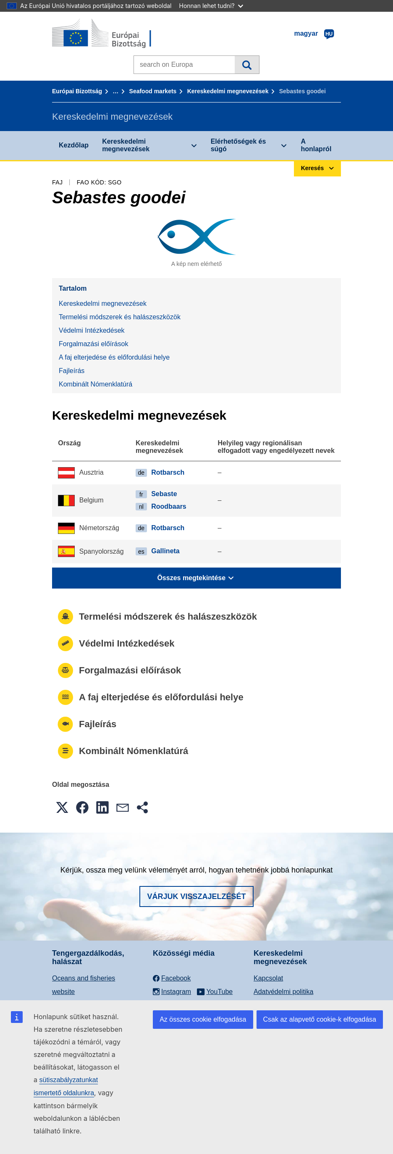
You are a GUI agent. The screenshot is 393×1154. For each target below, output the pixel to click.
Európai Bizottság (77, 91)
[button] (62, 807)
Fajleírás (71, 370)
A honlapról (316, 145)
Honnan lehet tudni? (211, 5)
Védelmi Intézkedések (92, 330)
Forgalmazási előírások (93, 343)
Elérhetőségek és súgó (238, 145)
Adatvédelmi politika (283, 991)
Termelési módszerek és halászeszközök (120, 317)
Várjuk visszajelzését (196, 896)
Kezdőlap (74, 145)
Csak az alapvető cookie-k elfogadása (320, 1019)
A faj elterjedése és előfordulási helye (114, 357)
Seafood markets (153, 91)
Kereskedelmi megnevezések (228, 91)
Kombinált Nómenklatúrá (95, 384)
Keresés (247, 65)
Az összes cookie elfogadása (203, 1019)
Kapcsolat (268, 978)
